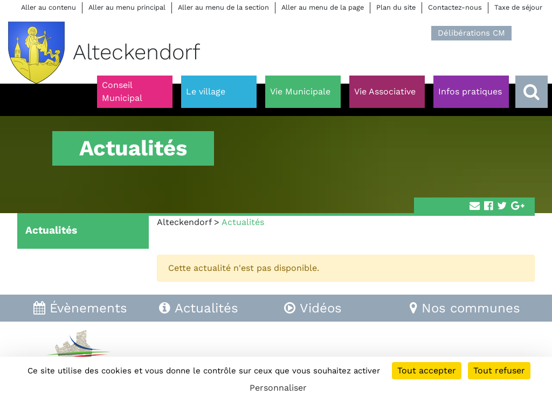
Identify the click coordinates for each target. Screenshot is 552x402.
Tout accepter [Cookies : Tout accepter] (426, 370)
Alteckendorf (184, 222)
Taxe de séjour (518, 7)
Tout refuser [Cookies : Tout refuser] (499, 370)
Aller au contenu (48, 7)
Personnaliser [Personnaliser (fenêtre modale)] (278, 388)
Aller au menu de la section (223, 7)
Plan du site (396, 7)
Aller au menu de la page (322, 7)
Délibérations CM (471, 33)
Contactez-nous (455, 7)
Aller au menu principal (126, 7)
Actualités (51, 230)
